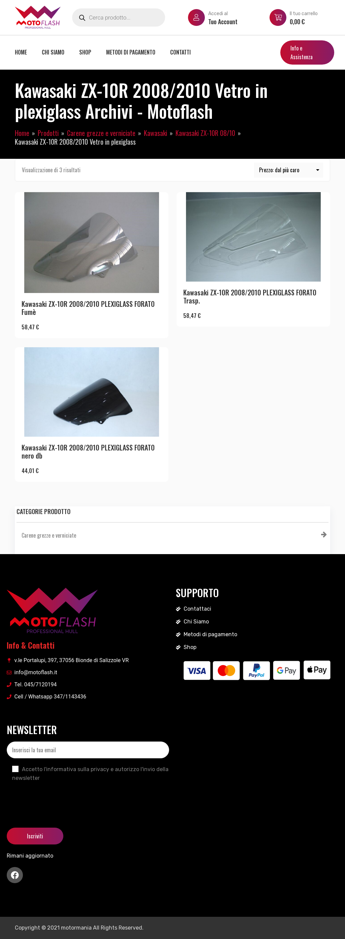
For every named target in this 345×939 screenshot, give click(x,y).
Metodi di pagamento (130, 52)
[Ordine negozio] (288, 170)
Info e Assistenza (301, 52)
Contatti (180, 52)
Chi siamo (53, 52)
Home (21, 52)
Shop (85, 52)
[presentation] (58, 799)
